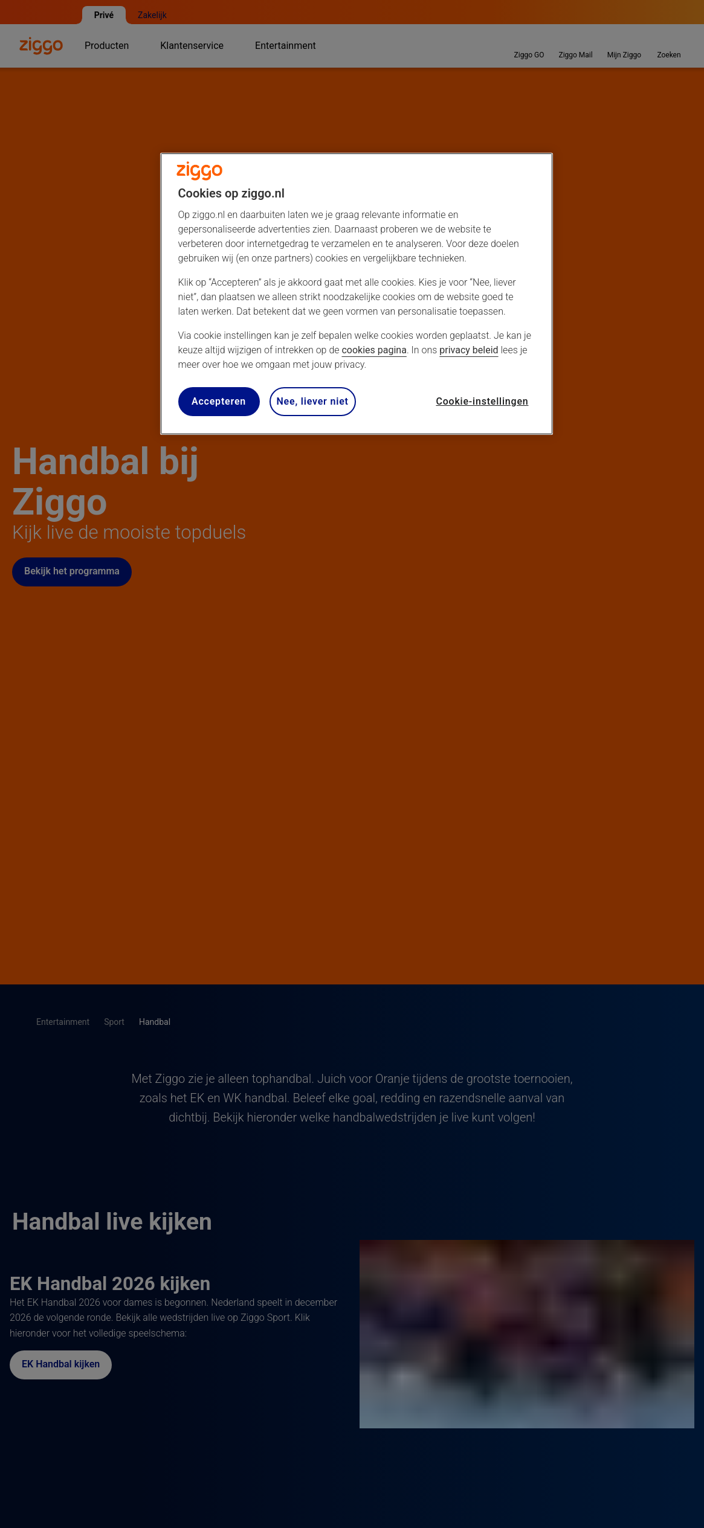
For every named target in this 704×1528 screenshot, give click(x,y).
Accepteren (219, 401)
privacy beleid (468, 350)
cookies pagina (373, 350)
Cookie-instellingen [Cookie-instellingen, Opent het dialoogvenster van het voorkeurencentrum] (482, 401)
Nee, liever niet (313, 401)
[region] (356, 294)
